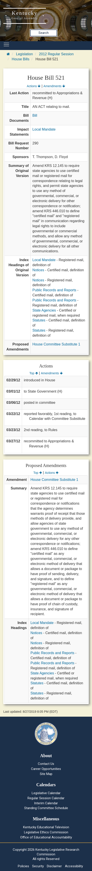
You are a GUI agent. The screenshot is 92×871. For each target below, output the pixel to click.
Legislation (24, 54)
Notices (38, 270)
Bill (34, 115)
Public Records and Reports (54, 290)
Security (38, 866)
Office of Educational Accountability (46, 837)
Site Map (46, 774)
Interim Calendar (46, 803)
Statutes (38, 320)
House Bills (20, 59)
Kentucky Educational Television (46, 827)
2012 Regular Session (56, 54)
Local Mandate (43, 129)
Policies (23, 866)
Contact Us (46, 764)
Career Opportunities (46, 769)
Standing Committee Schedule (46, 808)
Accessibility (74, 866)
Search (44, 33)
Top (33, 373)
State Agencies (44, 310)
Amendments (54, 86)
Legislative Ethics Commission (46, 832)
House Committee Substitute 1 (56, 344)
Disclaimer (54, 866)
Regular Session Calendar (46, 798)
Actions (33, 86)
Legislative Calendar (46, 793)
